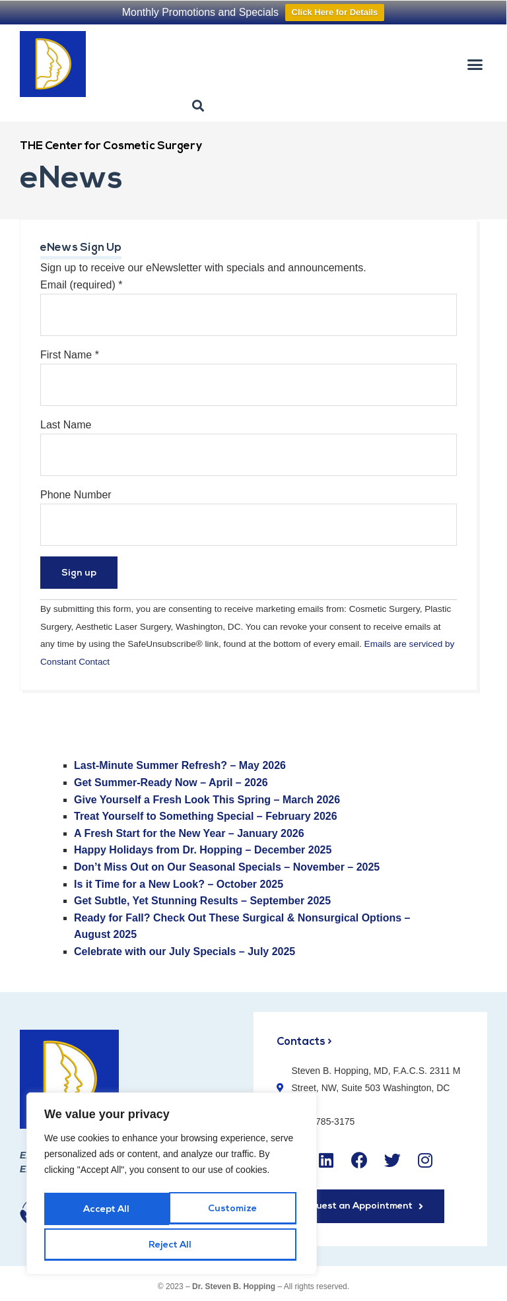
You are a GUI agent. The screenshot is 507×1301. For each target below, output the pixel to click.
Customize (107, 1213)
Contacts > (305, 1042)
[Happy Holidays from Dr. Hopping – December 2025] (202, 849)
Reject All (234, 1213)
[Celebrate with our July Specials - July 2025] (184, 951)
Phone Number (76, 494)
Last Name (65, 424)
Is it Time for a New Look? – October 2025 (178, 884)
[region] (171, 1187)
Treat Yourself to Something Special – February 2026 (205, 816)
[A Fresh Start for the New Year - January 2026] (189, 833)
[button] (474, 64)
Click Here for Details (335, 12)
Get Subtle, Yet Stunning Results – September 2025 (202, 900)
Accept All (172, 1245)
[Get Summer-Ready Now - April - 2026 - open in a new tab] (171, 782)
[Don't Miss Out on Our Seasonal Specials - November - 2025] (227, 867)
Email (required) (81, 284)
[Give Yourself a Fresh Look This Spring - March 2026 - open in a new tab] (207, 799)
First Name (69, 354)
